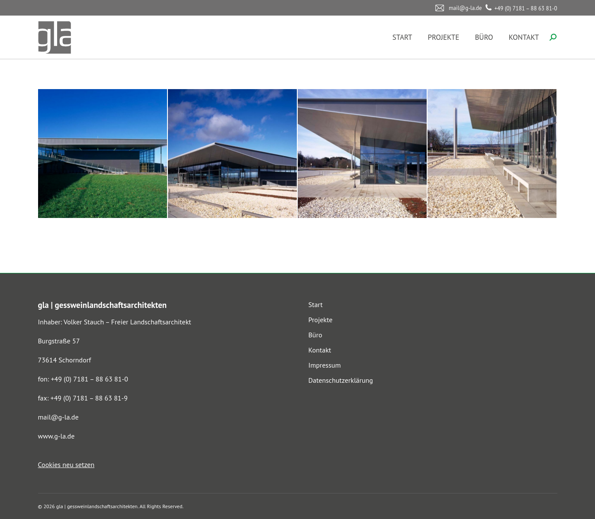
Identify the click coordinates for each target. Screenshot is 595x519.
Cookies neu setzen (66, 464)
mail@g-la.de (58, 417)
